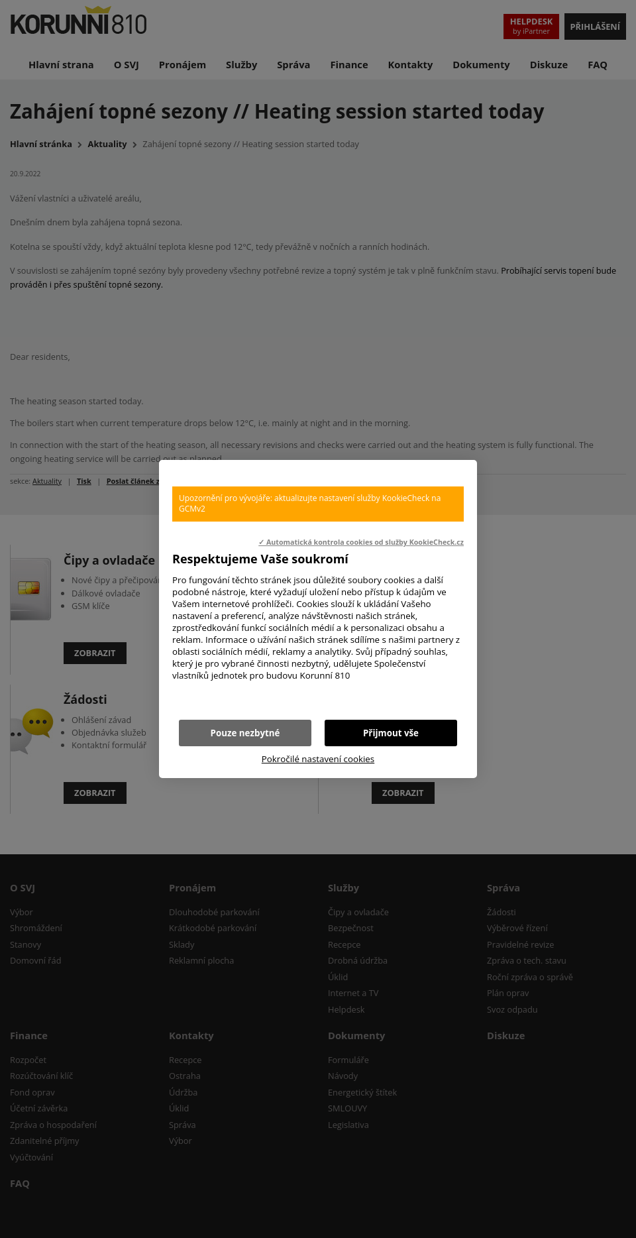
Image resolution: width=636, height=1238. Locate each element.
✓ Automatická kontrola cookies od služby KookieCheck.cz (361, 542)
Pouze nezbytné (245, 733)
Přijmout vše (391, 733)
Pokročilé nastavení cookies (318, 759)
